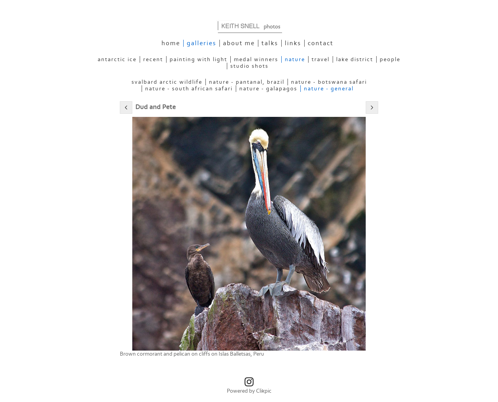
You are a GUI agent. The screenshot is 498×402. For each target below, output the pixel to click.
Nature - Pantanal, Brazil (246, 82)
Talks (269, 43)
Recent (153, 59)
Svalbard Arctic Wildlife (167, 82)
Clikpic (264, 391)
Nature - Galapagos (268, 88)
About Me (239, 43)
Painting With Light (198, 59)
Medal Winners (256, 59)
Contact (320, 43)
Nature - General (329, 88)
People (390, 59)
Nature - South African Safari (189, 88)
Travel (321, 59)
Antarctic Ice (117, 59)
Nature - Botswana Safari (329, 82)
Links (293, 43)
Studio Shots (249, 66)
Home (170, 43)
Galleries (201, 43)
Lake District (354, 59)
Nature (295, 59)
